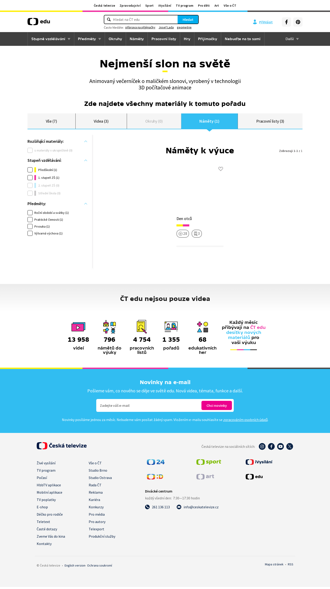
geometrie (184, 27)
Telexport (96, 531)
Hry (187, 39)
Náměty (137, 39)
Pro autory (97, 523)
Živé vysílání (46, 465)
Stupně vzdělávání (48, 39)
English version (75, 567)
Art (216, 5)
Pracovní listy (163, 39)
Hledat (188, 19)
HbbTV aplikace (49, 487)
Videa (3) (101, 122)
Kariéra (94, 501)
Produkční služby (102, 538)
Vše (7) (51, 122)
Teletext (43, 523)
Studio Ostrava (100, 479)
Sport (149, 5)
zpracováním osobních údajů (245, 421)
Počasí (42, 479)
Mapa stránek (274, 566)
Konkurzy (96, 509)
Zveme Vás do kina (51, 538)
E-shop (42, 509)
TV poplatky (46, 501)
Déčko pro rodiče (50, 516)
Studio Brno (98, 472)
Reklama (96, 494)
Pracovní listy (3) (270, 122)
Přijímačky (207, 39)
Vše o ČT (230, 5)
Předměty (87, 39)
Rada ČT (95, 487)
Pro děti (204, 5)
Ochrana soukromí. (99, 567)
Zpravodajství (130, 5)
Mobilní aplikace (49, 494)
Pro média (97, 516)
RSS (290, 566)
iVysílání (164, 5)
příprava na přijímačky (140, 27)
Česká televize (104, 5)
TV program (184, 5)
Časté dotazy (47, 531)
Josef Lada (166, 27)
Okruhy (115, 39)
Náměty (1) (209, 122)
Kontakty (44, 545)
